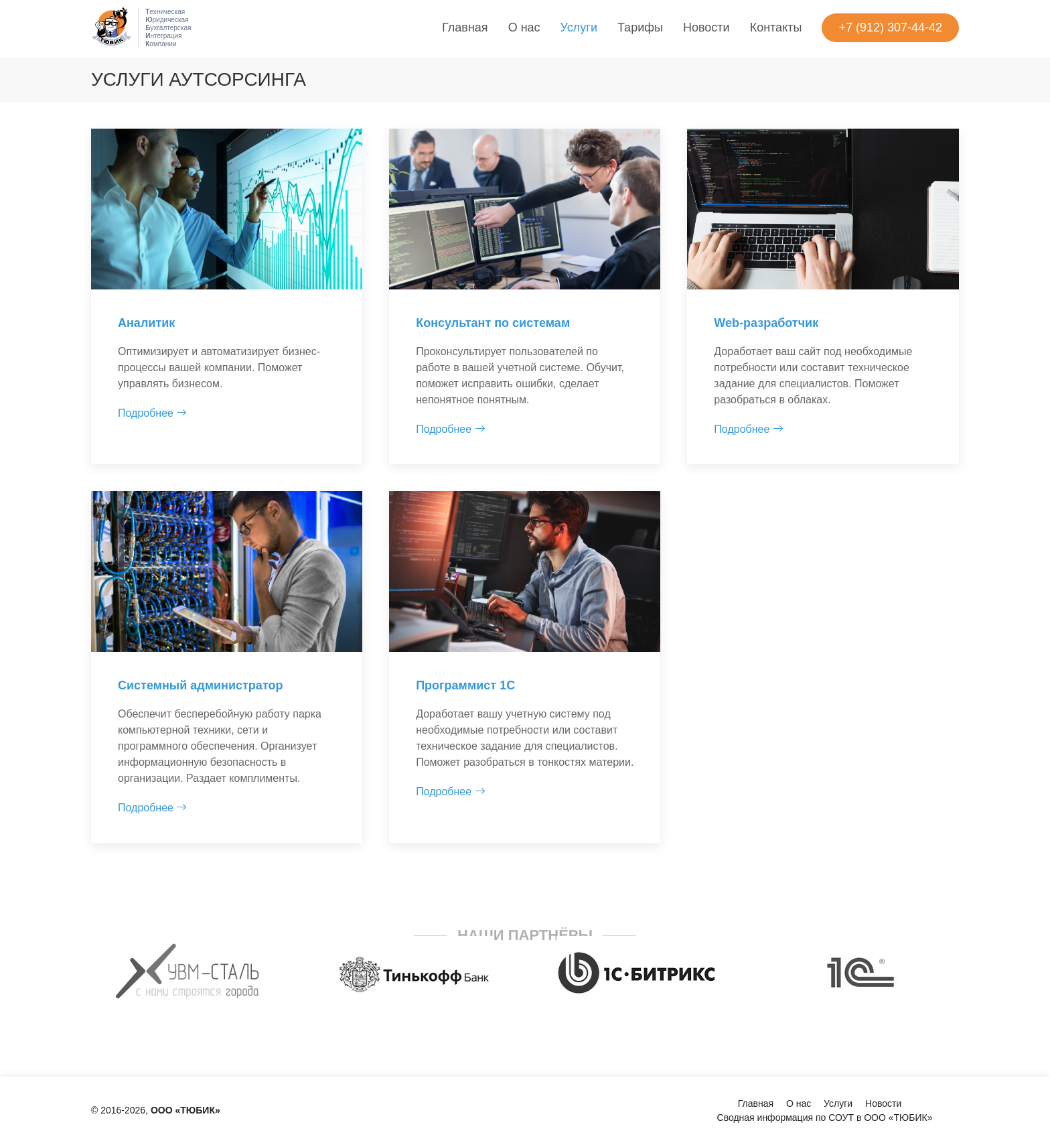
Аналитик (146, 323)
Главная (465, 27)
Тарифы (640, 27)
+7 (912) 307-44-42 (890, 27)
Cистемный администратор (200, 685)
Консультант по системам (493, 323)
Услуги (578, 27)
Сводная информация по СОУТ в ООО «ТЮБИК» (825, 1117)
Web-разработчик (766, 323)
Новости (706, 27)
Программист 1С (465, 685)
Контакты (776, 27)
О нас (524, 27)
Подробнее (152, 413)
